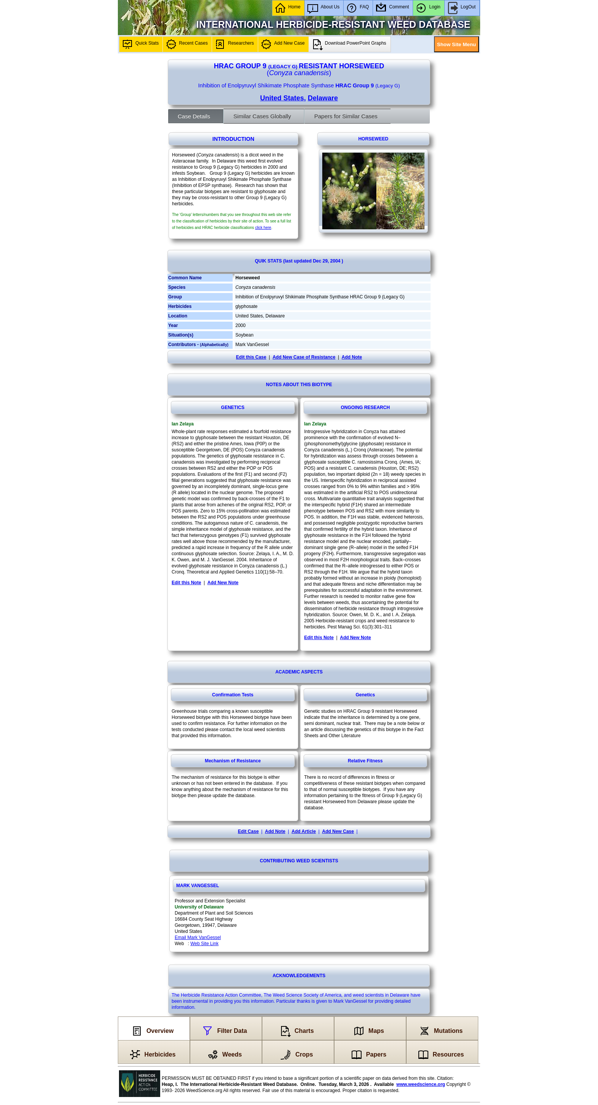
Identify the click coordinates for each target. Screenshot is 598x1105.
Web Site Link (204, 943)
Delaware (323, 98)
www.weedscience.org (420, 1084)
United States (282, 98)
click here (263, 228)
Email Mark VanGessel (198, 937)
